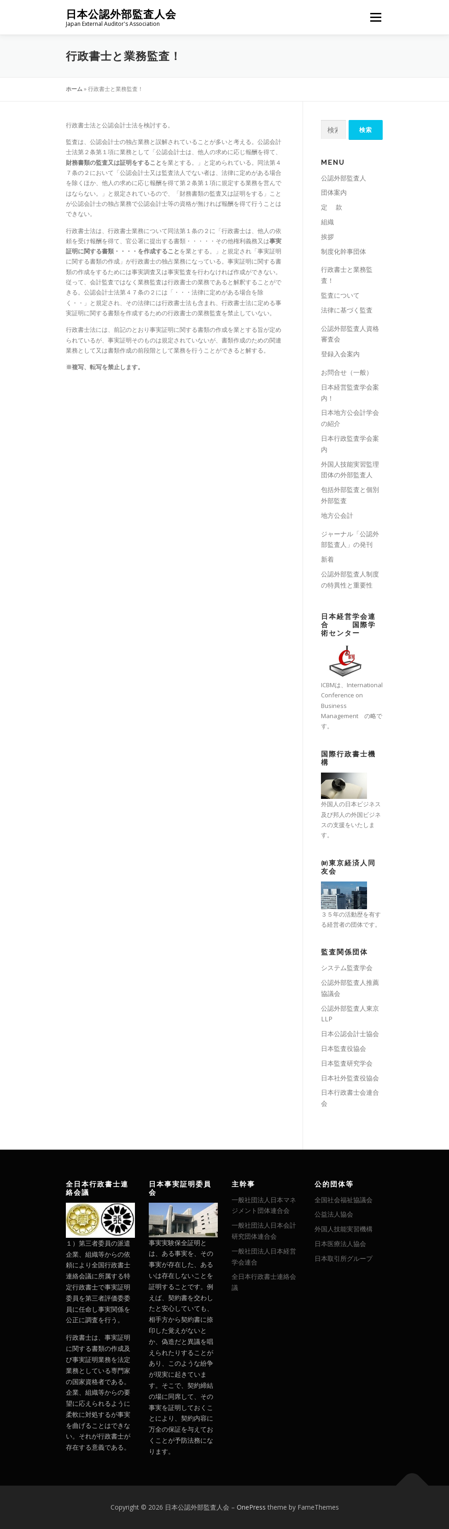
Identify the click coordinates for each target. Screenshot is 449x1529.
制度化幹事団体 (343, 251)
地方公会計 (337, 515)
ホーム (74, 89)
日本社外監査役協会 (350, 1077)
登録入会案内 (340, 353)
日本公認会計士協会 (350, 1033)
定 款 (331, 207)
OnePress (251, 1507)
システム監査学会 (347, 967)
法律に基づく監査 (347, 310)
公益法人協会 (334, 1214)
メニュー (375, 17)
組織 (327, 221)
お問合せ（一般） (347, 372)
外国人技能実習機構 (344, 1228)
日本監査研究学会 (347, 1063)
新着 (327, 559)
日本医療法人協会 (340, 1243)
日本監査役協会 (343, 1048)
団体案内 (334, 192)
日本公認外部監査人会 (121, 14)
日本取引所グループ (344, 1258)
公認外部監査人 (343, 178)
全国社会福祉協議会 (344, 1199)
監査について (340, 295)
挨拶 (327, 236)
